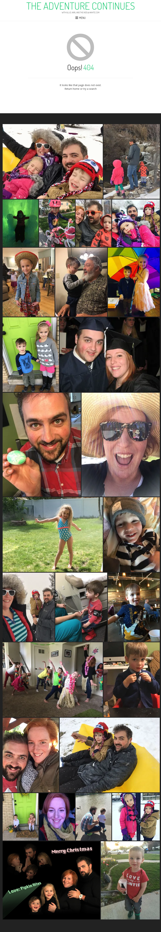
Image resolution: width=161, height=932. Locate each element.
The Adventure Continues (80, 6)
